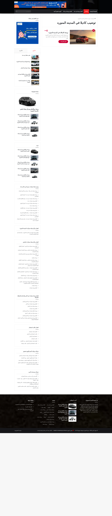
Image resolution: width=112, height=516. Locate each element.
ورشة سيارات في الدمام (32, 307)
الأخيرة (20, 50)
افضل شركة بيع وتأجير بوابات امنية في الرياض (28, 357)
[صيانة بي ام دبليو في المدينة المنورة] (34, 83)
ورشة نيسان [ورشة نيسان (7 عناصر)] (45, 425)
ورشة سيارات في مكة (32, 192)
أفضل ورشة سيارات (33, 269)
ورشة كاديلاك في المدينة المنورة (58, 32)
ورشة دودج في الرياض (25, 68)
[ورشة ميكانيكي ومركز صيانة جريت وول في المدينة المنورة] (34, 124)
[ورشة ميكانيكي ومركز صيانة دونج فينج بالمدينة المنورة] (34, 118)
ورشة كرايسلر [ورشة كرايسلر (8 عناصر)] (51, 425)
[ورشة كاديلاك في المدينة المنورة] (83, 37)
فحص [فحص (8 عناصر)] (41, 413)
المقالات (86, 11)
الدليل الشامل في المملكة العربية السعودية (23, 405)
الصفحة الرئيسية (93, 11)
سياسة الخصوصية (18, 431)
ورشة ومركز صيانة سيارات (32, 276)
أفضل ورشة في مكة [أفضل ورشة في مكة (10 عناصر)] (41, 406)
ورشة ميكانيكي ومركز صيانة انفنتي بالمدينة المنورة (62, 407)
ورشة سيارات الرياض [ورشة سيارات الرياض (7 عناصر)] (50, 420)
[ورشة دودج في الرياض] (34, 70)
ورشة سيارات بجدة (33, 207)
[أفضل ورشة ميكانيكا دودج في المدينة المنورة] (34, 77)
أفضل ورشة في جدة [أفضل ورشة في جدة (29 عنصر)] (50, 406)
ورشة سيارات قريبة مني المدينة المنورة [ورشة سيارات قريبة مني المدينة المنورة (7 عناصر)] (47, 423)
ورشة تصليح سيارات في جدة (31, 196)
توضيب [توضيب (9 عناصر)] (49, 408)
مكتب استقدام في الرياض (32, 335)
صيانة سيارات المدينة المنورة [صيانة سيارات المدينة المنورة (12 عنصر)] (49, 413)
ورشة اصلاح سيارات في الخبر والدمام (30, 312)
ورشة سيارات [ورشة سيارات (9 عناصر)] (39, 418)
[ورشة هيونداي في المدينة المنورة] (34, 64)
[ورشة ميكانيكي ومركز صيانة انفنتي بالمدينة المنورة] (27, 103)
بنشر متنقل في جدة (25, 56)
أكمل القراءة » (63, 41)
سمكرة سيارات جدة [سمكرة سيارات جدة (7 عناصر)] (50, 411)
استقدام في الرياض (33, 337)
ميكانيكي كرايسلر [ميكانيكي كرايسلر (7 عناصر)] (51, 418)
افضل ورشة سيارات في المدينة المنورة (30, 234)
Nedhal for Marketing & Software (60, 431)
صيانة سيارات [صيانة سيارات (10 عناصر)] (42, 411)
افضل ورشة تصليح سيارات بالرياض (30, 279)
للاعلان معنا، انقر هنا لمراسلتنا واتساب (44, 431)
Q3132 (76, 431)
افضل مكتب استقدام (33, 333)
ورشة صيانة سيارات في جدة (31, 200)
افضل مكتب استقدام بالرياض (31, 342)
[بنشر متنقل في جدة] (34, 58)
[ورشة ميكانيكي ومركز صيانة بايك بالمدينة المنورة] (34, 130)
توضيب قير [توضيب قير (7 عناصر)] (44, 408)
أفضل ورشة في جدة (78, 11)
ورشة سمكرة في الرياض (32, 251)
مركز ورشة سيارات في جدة (31, 211)
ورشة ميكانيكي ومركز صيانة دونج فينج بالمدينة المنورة (62, 414)
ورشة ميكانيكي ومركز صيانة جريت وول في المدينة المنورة (62, 420)
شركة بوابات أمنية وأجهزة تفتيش (30, 361)
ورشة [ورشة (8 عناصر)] (45, 418)
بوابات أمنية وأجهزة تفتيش (32, 359)
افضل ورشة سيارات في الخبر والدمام (30, 317)
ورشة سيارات (34, 286)
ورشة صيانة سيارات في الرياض (31, 273)
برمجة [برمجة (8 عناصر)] (53, 408)
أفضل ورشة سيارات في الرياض (31, 265)
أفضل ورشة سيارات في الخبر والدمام (30, 303)
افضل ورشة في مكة (67, 11)
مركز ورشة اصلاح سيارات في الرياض (30, 283)
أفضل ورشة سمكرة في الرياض (31, 247)
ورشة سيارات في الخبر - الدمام (31, 314)
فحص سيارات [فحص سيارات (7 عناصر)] (51, 416)
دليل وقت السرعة (28, 408)
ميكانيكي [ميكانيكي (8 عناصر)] (45, 416)
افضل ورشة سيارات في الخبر (31, 305)
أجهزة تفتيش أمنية (57, 11)
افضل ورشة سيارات (33, 214)
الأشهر (34, 50)
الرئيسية (93, 18)
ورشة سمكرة (34, 259)
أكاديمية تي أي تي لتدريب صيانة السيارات (29, 377)
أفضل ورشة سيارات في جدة (31, 209)
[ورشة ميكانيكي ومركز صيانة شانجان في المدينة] (34, 137)
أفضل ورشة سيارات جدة (32, 202)
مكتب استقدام (34, 340)
